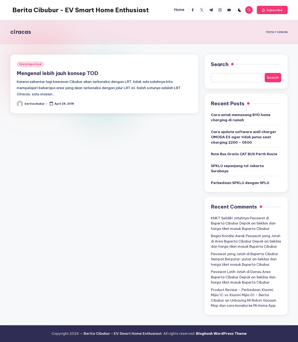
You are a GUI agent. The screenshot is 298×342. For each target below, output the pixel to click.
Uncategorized (30, 64)
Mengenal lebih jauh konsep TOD (57, 73)
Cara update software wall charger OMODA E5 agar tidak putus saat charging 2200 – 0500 (243, 137)
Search (219, 64)
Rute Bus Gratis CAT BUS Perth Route (244, 154)
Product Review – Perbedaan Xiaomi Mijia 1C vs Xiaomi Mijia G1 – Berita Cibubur (242, 295)
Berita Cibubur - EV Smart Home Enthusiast (80, 10)
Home (270, 32)
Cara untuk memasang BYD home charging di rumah (240, 117)
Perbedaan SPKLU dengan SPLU (240, 183)
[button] (272, 10)
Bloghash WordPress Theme (221, 333)
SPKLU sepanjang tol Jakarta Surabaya (237, 168)
